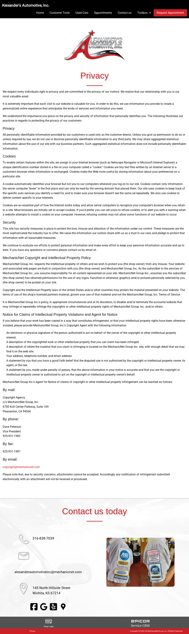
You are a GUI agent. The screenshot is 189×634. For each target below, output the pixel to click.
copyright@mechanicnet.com (21, 467)
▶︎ (179, 562)
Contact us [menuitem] (124, 12)
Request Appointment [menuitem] (170, 12)
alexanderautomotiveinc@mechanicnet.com (48, 572)
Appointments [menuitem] (103, 12)
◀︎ (102, 562)
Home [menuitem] (40, 12)
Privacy (32, 631)
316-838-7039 (43, 538)
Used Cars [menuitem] (81, 12)
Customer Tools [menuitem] (60, 12)
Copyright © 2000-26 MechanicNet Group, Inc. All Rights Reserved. (156, 631)
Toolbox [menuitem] (142, 12)
